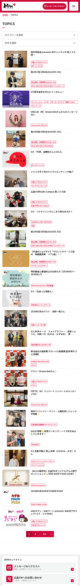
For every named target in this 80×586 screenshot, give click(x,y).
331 (44, 534)
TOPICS (14, 15)
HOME (5, 15)
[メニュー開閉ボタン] (73, 6)
